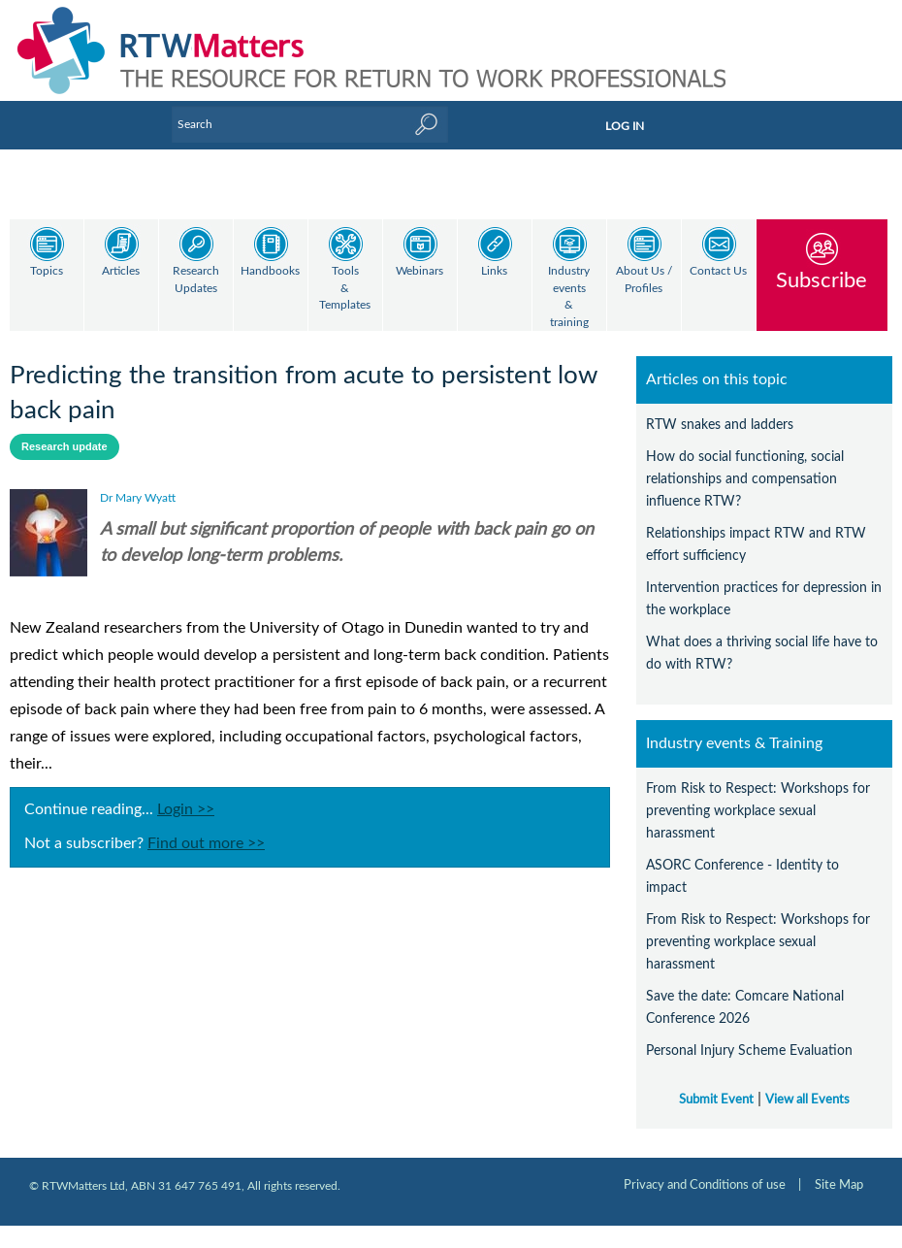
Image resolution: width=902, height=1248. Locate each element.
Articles (121, 271)
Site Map (839, 1168)
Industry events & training (569, 297)
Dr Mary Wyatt (138, 481)
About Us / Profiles (644, 280)
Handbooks (270, 271)
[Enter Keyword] (310, 124)
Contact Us (718, 271)
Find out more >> (206, 827)
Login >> (185, 793)
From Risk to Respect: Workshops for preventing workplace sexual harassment (758, 794)
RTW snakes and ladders (719, 408)
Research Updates (196, 280)
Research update (64, 430)
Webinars (419, 271)
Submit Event (716, 1083)
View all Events (807, 1083)
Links (494, 271)
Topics (46, 271)
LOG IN (624, 126)
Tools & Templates (344, 288)
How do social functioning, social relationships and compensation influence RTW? (745, 462)
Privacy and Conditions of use (705, 1168)
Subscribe (821, 280)
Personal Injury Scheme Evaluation (749, 1034)
